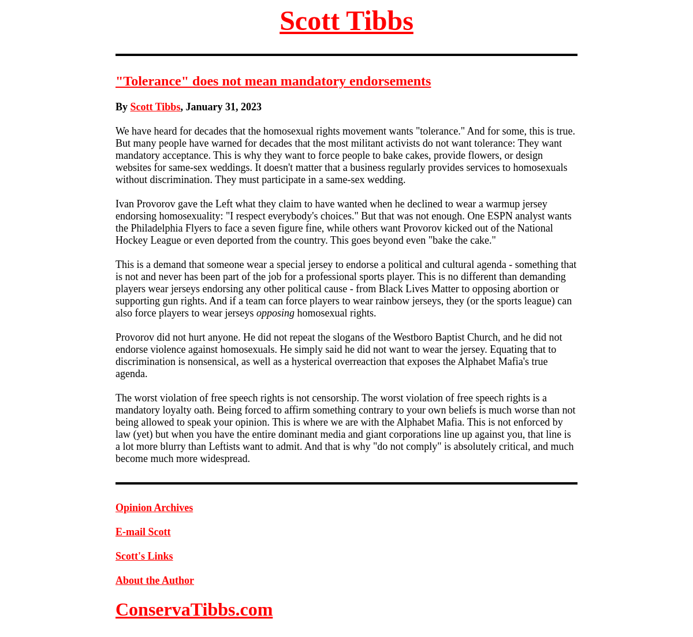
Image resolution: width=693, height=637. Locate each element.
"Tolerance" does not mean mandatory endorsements (273, 80)
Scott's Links (144, 556)
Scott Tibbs (346, 20)
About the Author (155, 580)
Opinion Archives (154, 507)
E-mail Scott (143, 532)
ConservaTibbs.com (194, 609)
